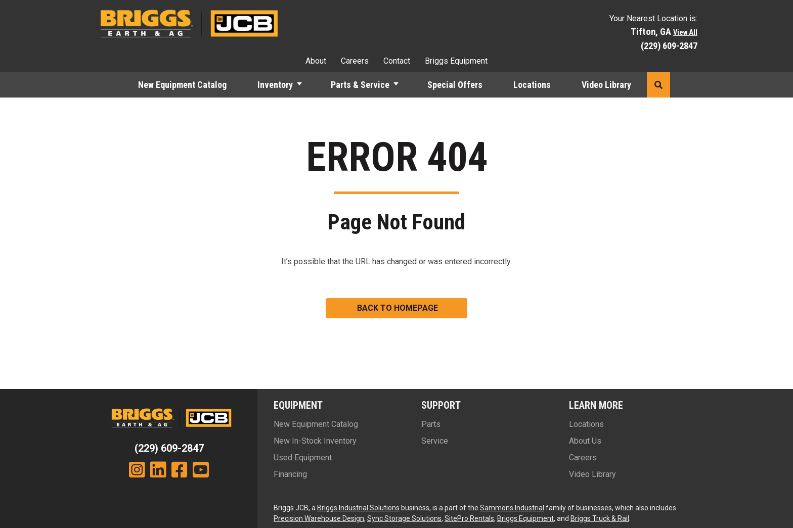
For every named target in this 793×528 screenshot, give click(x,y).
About (315, 61)
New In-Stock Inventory (315, 441)
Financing (290, 474)
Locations (532, 84)
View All (685, 32)
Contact (396, 61)
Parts (430, 424)
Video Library (606, 84)
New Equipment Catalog (182, 84)
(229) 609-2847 (669, 45)
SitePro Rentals (469, 518)
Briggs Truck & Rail (599, 518)
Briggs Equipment (456, 61)
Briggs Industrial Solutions (358, 508)
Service (434, 441)
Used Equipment (303, 457)
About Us (585, 441)
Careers (355, 61)
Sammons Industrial (512, 508)
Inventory (275, 84)
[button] (304, 84)
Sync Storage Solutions (404, 518)
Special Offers (454, 84)
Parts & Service (360, 84)
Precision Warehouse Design (319, 518)
